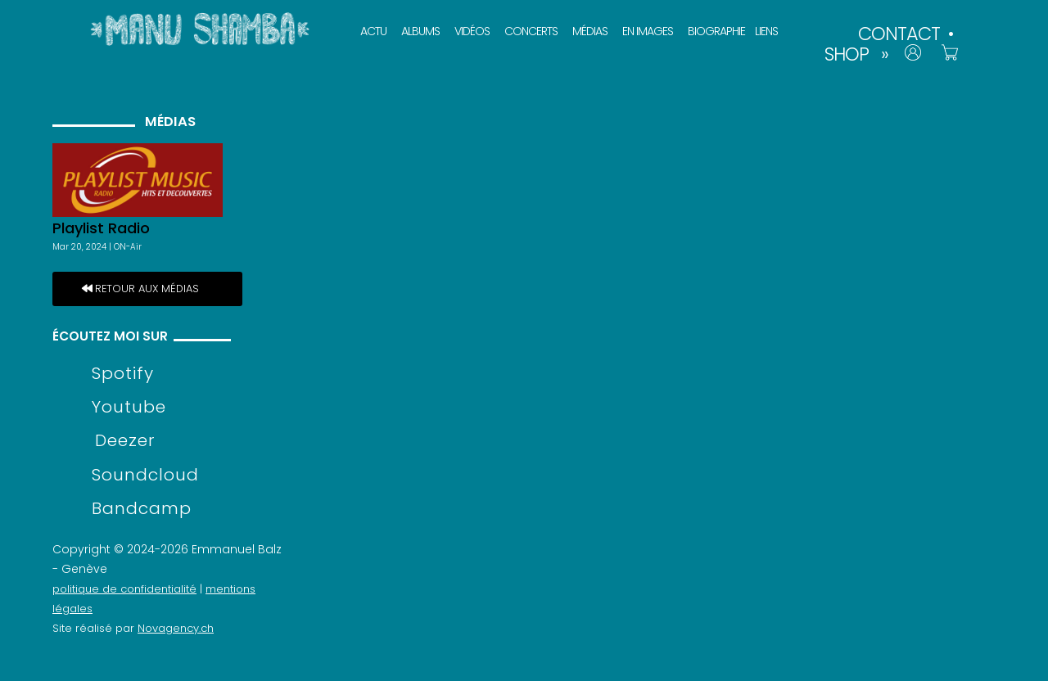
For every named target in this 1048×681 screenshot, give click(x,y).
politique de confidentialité (124, 589)
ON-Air (128, 247)
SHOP (846, 54)
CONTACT (899, 33)
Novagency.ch (176, 628)
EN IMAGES (647, 31)
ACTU (373, 31)
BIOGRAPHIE (716, 31)
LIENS (766, 31)
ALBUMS (420, 31)
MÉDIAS (590, 31)
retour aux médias (147, 288)
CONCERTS (531, 31)
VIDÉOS (472, 31)
